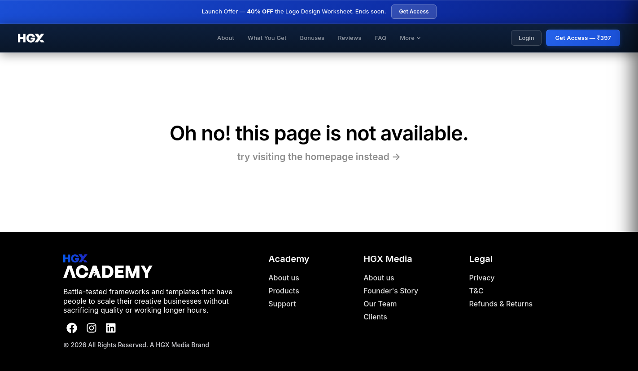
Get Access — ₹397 (583, 37)
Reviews (350, 37)
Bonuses (312, 37)
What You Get (267, 37)
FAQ (381, 37)
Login (526, 37)
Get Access (413, 11)
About (225, 37)
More (410, 37)
